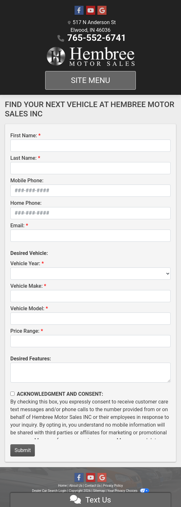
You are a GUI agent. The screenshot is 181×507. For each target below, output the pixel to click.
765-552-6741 (96, 37)
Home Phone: (26, 203)
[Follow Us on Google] (101, 10)
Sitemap (99, 491)
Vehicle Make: (26, 286)
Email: (17, 225)
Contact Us (93, 485)
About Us (76, 485)
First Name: (23, 135)
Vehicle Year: (25, 263)
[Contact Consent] (12, 394)
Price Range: (24, 331)
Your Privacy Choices (128, 491)
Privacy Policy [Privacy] (113, 485)
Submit (23, 450)
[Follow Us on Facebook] (79, 10)
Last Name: (23, 158)
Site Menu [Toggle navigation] (90, 80)
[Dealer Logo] (91, 56)
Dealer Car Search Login (49, 491)
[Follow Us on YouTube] (90, 10)
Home (62, 485)
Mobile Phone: (27, 180)
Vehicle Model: (27, 308)
